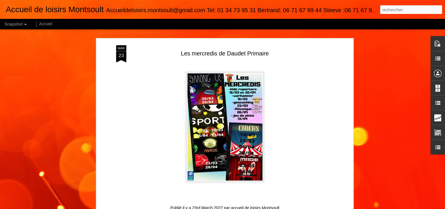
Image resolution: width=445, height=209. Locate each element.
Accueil (45, 23)
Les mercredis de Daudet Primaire (225, 53)
